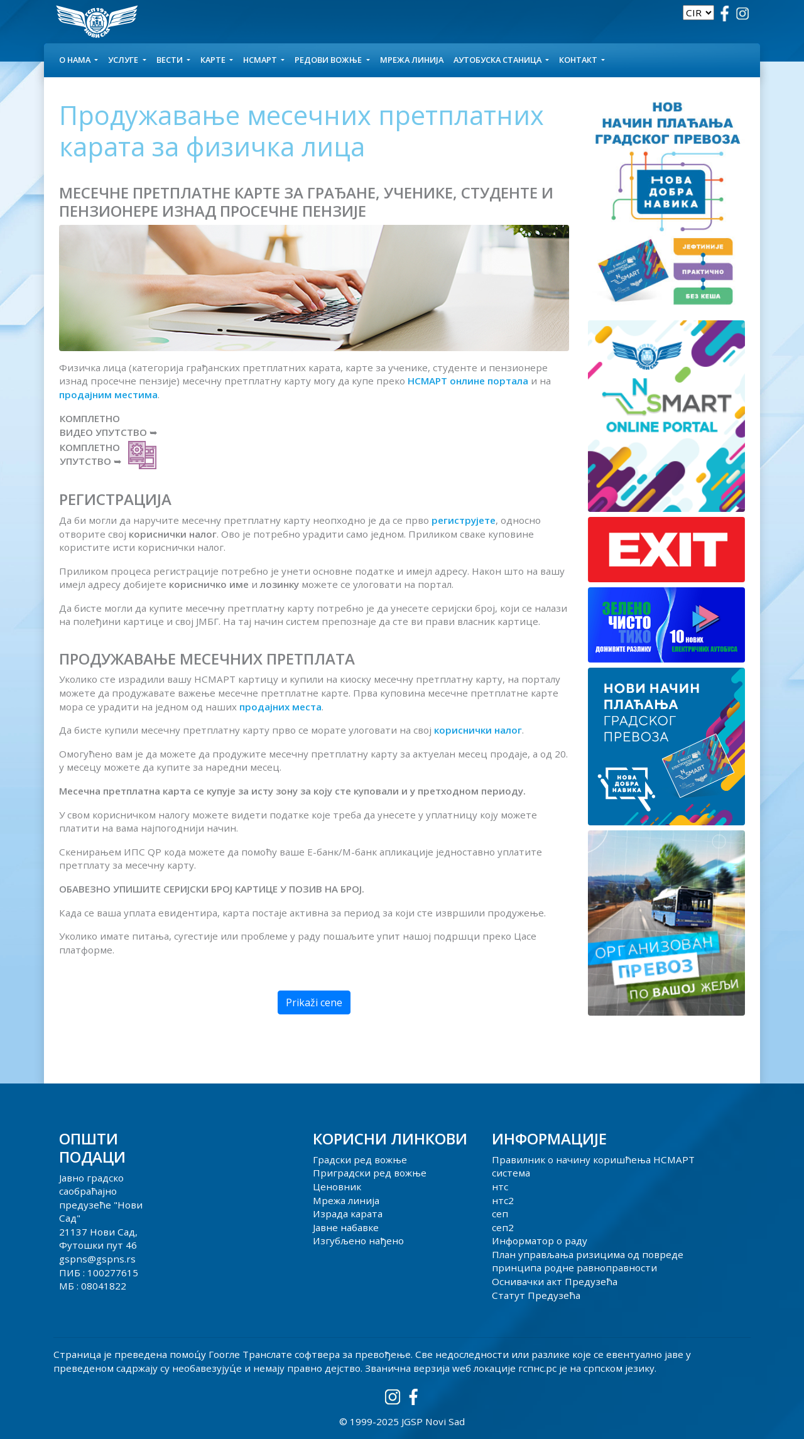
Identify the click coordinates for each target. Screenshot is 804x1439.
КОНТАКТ (579, 59)
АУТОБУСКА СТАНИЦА (498, 59)
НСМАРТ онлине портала (468, 380)
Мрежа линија (411, 59)
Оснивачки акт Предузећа (554, 1281)
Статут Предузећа (536, 1295)
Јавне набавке (346, 1227)
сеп (500, 1213)
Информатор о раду (539, 1240)
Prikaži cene (314, 1002)
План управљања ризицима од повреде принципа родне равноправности (587, 1261)
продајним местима (108, 394)
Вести (170, 59)
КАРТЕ (213, 59)
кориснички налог (478, 730)
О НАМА (75, 59)
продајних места (280, 706)
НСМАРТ (261, 59)
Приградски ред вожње (369, 1172)
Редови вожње (329, 59)
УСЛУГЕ (124, 59)
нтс (500, 1186)
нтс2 (503, 1200)
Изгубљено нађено (358, 1240)
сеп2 (503, 1227)
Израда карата (348, 1213)
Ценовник (337, 1186)
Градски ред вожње (360, 1159)
